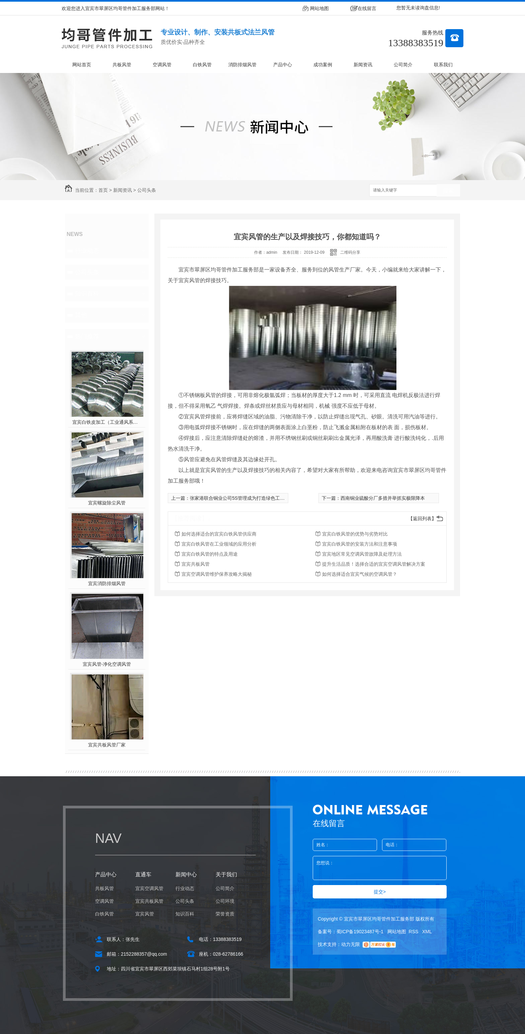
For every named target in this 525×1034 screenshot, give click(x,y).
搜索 (448, 190)
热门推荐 (87, 336)
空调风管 (162, 64)
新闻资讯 (363, 64)
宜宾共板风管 (195, 564)
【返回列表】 (422, 518)
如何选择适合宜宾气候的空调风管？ (359, 574)
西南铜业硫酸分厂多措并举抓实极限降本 (383, 498)
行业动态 (87, 250)
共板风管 (121, 64)
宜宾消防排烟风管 (107, 583)
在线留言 (367, 8)
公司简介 (403, 64)
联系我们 (443, 64)
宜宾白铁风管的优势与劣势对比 (355, 534)
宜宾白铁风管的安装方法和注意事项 (359, 544)
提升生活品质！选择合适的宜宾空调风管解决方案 (373, 564)
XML (427, 931)
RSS (414, 931)
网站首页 (81, 64)
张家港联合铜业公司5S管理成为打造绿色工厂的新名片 (246, 498)
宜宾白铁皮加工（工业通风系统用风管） (107, 422)
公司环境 (225, 901)
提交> (380, 891)
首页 (103, 190)
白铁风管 (202, 64)
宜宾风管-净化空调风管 (107, 664)
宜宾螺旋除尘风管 (107, 502)
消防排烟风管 (242, 64)
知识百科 (87, 293)
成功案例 (322, 64)
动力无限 (350, 944)
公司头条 (146, 190)
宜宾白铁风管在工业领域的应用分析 (218, 544)
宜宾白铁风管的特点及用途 (209, 554)
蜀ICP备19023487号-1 (359, 931)
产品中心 (282, 64)
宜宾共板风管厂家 (107, 744)
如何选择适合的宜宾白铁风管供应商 (218, 534)
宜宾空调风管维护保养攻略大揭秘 (216, 574)
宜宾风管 (144, 914)
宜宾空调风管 (149, 888)
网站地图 (319, 8)
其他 (81, 315)
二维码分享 (350, 252)
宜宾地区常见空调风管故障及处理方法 (362, 554)
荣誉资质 (225, 914)
